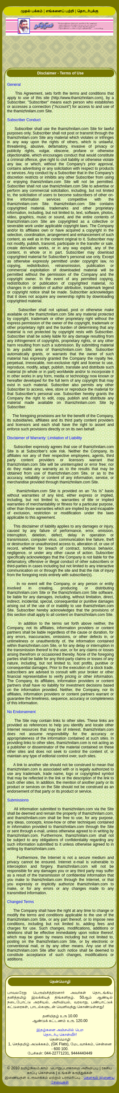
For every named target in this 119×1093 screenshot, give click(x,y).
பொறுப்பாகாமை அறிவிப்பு (74, 1068)
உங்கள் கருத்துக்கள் (75, 1073)
